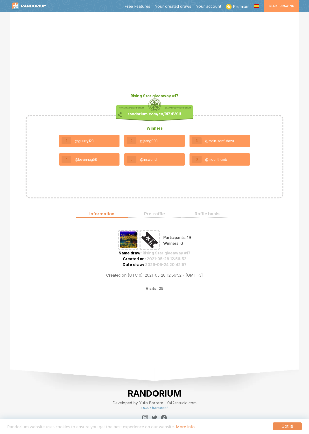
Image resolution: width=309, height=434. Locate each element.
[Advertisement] (154, 54)
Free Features (137, 6)
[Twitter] (154, 418)
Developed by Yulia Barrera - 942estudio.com (154, 402)
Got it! (287, 426)
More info (185, 426)
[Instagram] (145, 418)
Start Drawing (281, 6)
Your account (208, 6)
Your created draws (173, 6)
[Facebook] (164, 418)
